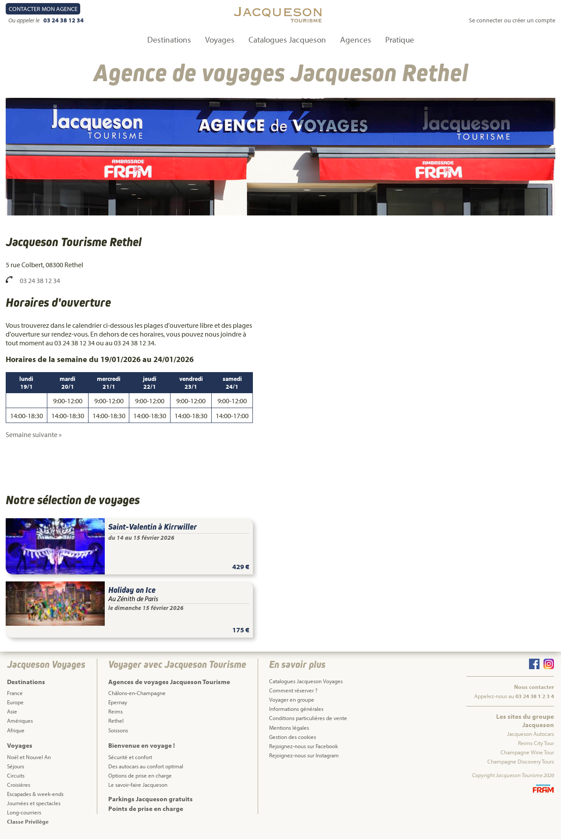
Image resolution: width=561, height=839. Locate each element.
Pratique (399, 39)
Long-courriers (24, 812)
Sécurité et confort (130, 756)
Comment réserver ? (293, 690)
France (15, 692)
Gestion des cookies (292, 736)
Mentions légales (289, 727)
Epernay (117, 702)
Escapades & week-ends (35, 793)
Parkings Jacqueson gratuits (150, 799)
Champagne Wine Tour (527, 752)
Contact (43, 9)
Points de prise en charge (145, 808)
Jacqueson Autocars (530, 733)
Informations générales (296, 708)
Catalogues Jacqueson (287, 39)
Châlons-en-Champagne (137, 692)
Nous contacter (534, 686)
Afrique (16, 730)
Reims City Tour (536, 742)
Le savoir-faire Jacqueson (137, 784)
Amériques (20, 720)
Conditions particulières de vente (308, 717)
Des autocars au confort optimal (145, 766)
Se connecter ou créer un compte (512, 20)
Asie (12, 711)
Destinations (169, 39)
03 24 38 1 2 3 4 (534, 695)
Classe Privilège (28, 821)
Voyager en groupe (291, 699)
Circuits (16, 775)
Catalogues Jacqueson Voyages (306, 681)
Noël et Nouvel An (29, 756)
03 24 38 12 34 (63, 20)
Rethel (116, 720)
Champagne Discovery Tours (520, 761)
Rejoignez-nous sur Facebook (303, 745)
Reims (115, 711)
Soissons (118, 730)
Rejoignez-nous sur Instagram (304, 755)
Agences (355, 39)
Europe (15, 702)
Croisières (18, 784)
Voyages (219, 39)
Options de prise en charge (140, 775)
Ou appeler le (24, 20)
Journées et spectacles (33, 803)
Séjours (15, 766)
